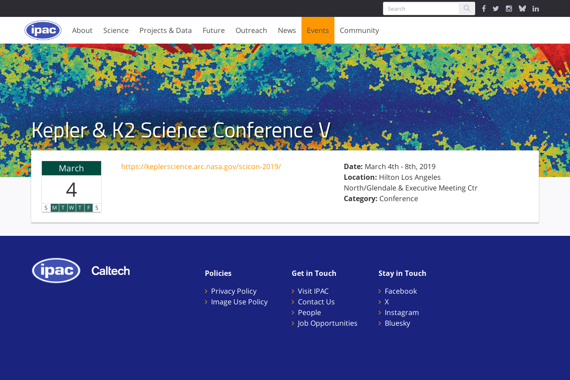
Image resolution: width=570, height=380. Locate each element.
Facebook (401, 291)
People (309, 312)
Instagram (402, 312)
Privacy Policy (233, 291)
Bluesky (397, 323)
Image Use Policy (239, 302)
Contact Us (316, 302)
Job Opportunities (328, 323)
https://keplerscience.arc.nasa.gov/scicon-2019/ (201, 166)
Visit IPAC (313, 291)
